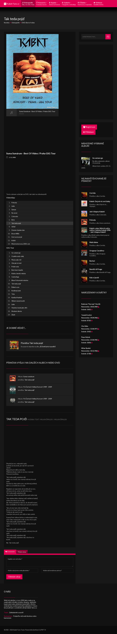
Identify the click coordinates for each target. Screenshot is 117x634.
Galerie (69, 3)
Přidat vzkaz (22, 552)
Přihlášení (88, 132)
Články (85, 3)
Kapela (54, 3)
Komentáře (10, 552)
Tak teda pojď (36, 343)
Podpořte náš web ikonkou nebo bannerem (20, 617)
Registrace (89, 127)
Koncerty (41, 3)
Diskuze (98, 3)
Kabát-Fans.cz (13, 4)
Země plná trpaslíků (48, 346)
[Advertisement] (32, 132)
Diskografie (28, 3)
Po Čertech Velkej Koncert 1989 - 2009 (37, 387)
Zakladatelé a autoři (16, 612)
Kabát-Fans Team (19, 630)
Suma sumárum (28, 376)
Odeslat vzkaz (14, 576)
